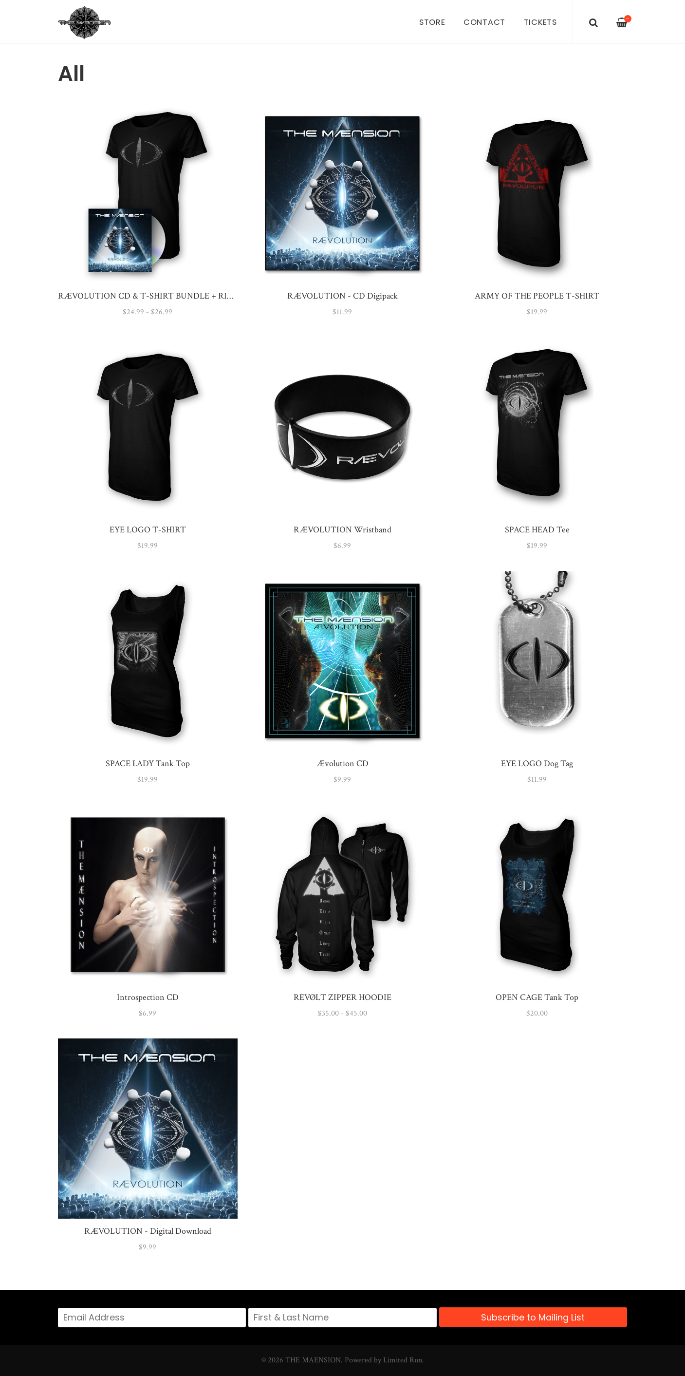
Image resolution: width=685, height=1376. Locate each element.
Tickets (540, 22)
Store (432, 22)
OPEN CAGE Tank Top (537, 997)
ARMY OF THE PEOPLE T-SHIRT (537, 296)
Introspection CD (148, 997)
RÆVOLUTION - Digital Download (147, 1231)
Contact (484, 22)
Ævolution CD (342, 763)
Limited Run (402, 1360)
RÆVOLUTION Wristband (342, 529)
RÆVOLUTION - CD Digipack (342, 296)
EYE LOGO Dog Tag (537, 763)
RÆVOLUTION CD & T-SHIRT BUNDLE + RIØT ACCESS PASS (175, 296)
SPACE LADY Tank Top (148, 763)
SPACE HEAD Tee (537, 529)
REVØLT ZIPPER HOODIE (342, 997)
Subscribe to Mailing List (533, 1317)
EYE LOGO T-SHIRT (148, 529)
